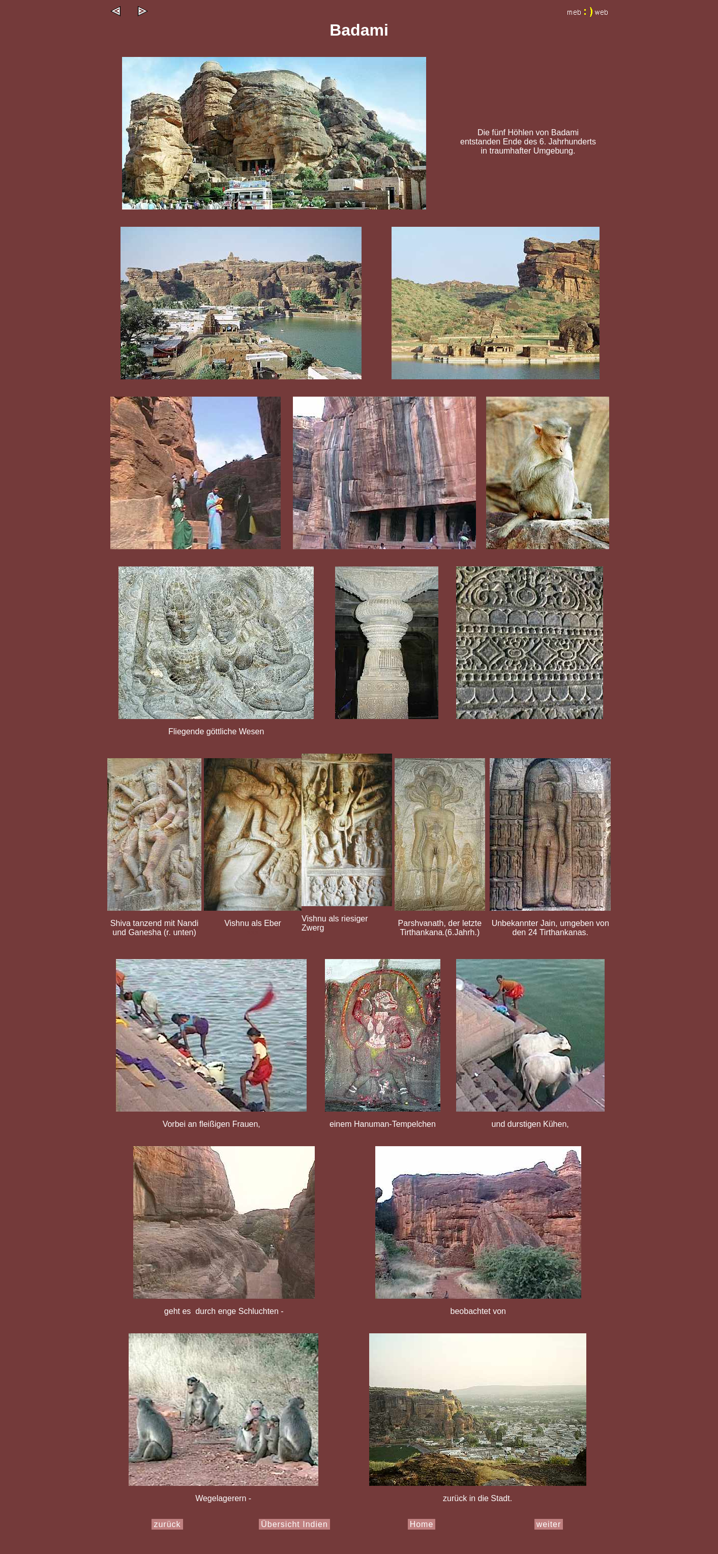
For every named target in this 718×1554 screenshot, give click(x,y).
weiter (548, 1524)
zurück (167, 1524)
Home (422, 1524)
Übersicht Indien (294, 1524)
